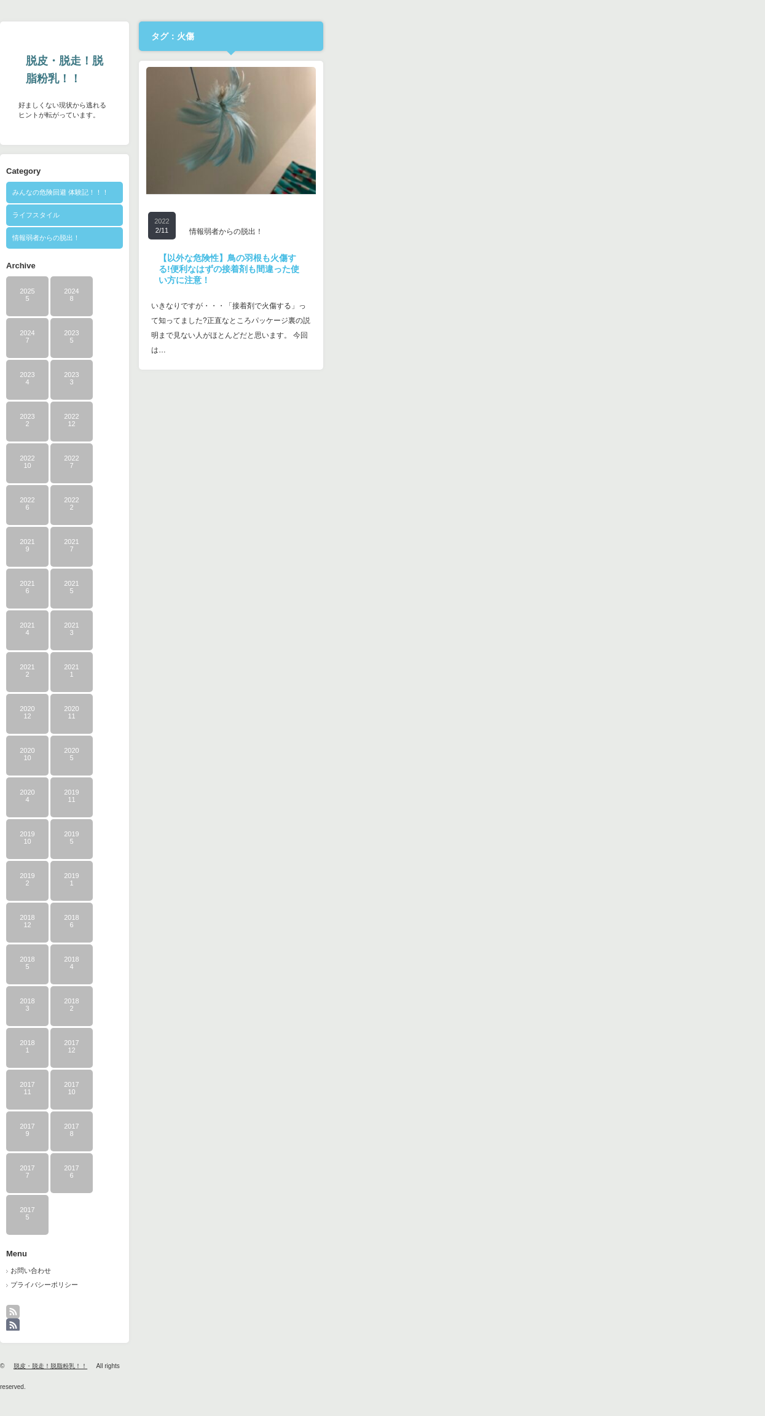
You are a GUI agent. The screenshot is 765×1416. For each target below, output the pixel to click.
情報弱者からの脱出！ (265, 237)
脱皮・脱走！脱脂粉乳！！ (283, 70)
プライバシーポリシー (263, 1284)
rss (239, 1318)
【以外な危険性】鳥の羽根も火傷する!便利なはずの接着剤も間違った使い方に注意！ (447, 269)
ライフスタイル (254, 215)
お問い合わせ (249, 1270)
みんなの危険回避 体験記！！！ (279, 192)
